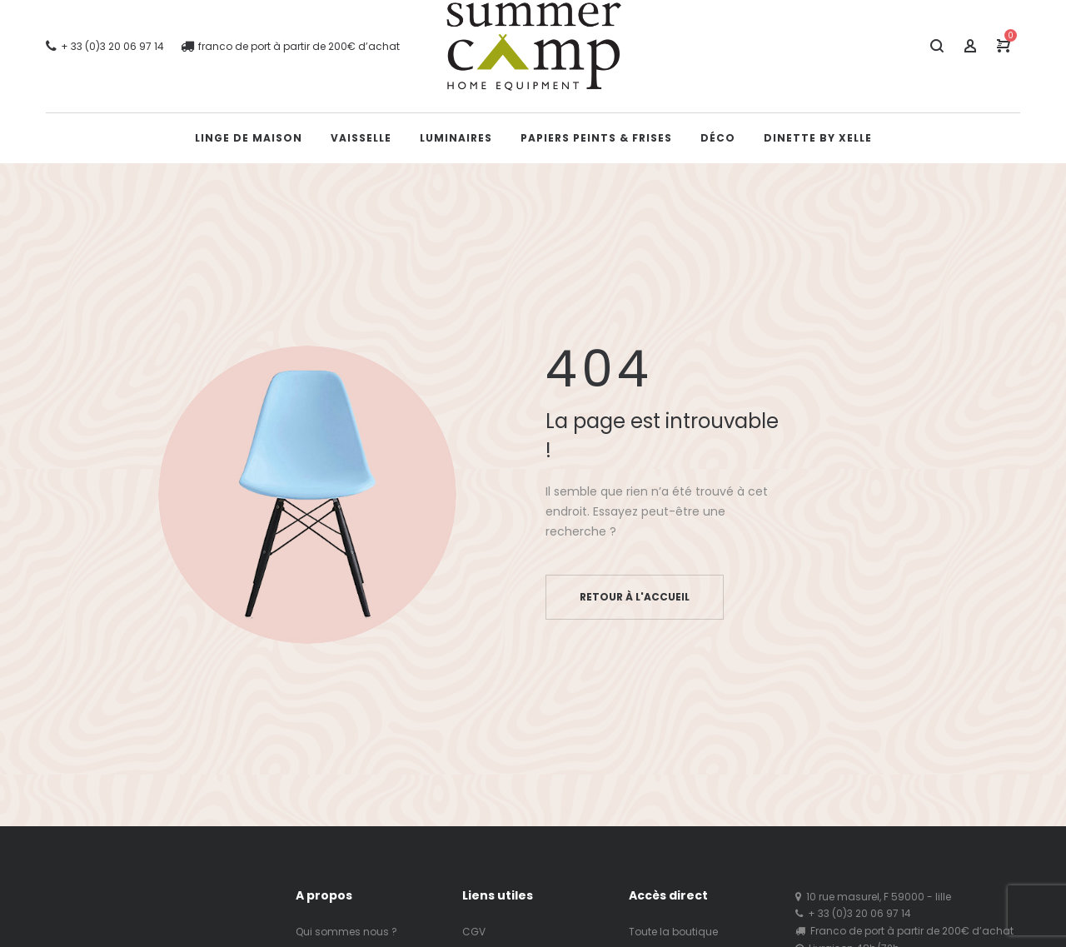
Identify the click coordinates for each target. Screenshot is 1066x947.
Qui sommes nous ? (346, 932)
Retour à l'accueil (635, 597)
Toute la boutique (673, 932)
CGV (474, 932)
